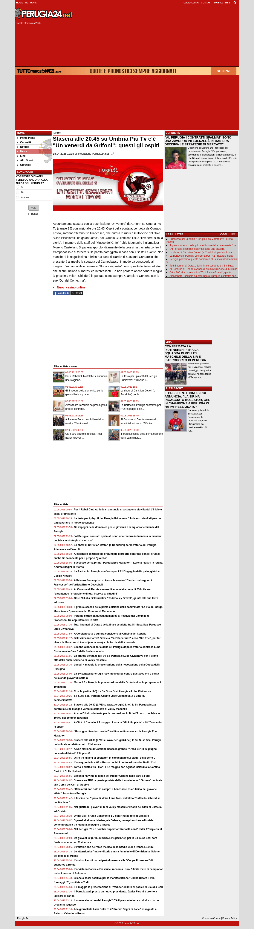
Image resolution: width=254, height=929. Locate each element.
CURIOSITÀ (173, 132)
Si (22, 186)
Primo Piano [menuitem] (26, 137)
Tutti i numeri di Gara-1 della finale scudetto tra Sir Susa (202, 265)
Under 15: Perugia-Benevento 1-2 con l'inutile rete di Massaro (111, 815)
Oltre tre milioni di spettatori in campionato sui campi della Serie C (114, 757)
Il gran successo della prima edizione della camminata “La (203, 245)
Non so (25, 197)
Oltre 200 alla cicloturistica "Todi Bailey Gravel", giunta (200, 272)
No (22, 192)
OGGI (223, 234)
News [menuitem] (22, 151)
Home (21, 132)
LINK (169, 341)
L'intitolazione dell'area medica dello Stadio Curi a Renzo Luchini (113, 847)
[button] (33, 208)
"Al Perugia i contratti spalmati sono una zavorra (197, 248)
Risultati (34, 214)
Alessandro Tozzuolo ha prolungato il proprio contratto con (203, 275)
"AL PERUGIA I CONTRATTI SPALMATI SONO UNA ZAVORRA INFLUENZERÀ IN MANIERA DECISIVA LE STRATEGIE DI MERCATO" (198, 141)
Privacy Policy (229, 918)
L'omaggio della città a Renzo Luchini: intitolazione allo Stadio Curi (115, 762)
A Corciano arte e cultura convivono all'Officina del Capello (110, 633)
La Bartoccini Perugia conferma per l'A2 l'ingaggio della (201, 255)
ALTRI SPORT (174, 388)
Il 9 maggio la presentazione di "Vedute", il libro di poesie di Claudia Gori (118, 887)
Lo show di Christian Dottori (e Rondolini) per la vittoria (201, 252)
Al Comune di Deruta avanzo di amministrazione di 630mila (203, 269)
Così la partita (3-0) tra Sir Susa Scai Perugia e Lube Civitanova (112, 691)
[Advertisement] (157, 36)
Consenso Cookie (211, 918)
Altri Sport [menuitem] (25, 160)
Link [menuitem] (21, 155)
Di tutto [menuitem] (23, 146)
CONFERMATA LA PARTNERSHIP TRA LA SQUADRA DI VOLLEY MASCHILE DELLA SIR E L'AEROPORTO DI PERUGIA (185, 353)
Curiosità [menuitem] (24, 142)
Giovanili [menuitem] (24, 164)
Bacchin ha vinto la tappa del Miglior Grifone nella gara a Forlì (112, 775)
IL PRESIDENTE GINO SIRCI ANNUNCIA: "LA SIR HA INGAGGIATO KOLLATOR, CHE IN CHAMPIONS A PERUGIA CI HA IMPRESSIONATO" (187, 399)
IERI (233, 234)
